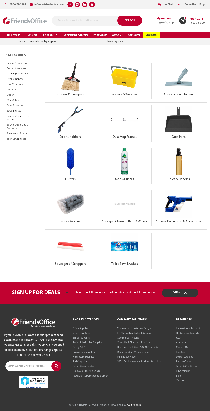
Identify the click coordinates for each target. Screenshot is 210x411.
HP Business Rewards (187, 333)
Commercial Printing (128, 338)
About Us (117, 35)
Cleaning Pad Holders (17, 74)
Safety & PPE (79, 347)
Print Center (100, 35)
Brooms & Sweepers (17, 63)
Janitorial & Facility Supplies (42, 41)
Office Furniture (81, 333)
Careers (180, 380)
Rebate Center (184, 361)
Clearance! (151, 35)
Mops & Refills (14, 100)
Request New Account (188, 328)
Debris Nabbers (15, 79)
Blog (178, 375)
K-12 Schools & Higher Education (134, 333)
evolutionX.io (134, 405)
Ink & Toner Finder (126, 357)
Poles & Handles (15, 105)
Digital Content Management (133, 352)
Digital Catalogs (184, 357)
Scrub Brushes (14, 111)
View (180, 292)
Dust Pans (12, 90)
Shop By (15, 35)
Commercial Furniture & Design (134, 328)
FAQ (178, 338)
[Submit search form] (110, 21)
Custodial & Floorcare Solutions (134, 342)
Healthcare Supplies (83, 357)
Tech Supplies (80, 361)
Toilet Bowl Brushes (16, 139)
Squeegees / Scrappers (18, 133)
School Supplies (81, 338)
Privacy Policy (183, 371)
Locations (181, 352)
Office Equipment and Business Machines (139, 361)
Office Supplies (81, 328)
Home (22, 41)
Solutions (48, 35)
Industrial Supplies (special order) (91, 375)
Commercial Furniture (76, 35)
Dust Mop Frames (15, 84)
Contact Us (134, 35)
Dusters (10, 95)
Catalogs (32, 35)
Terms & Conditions (186, 366)
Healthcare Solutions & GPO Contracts (137, 347)
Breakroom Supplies (84, 352)
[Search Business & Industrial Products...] (87, 21)
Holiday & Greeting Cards (86, 371)
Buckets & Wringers (16, 68)
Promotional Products (85, 366)
